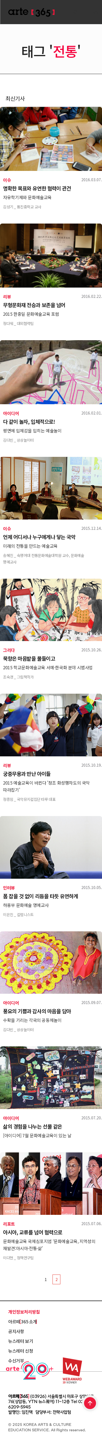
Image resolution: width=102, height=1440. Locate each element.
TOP (90, 1403)
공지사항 (16, 1331)
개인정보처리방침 (24, 1311)
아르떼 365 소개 (22, 1321)
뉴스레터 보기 (20, 1341)
